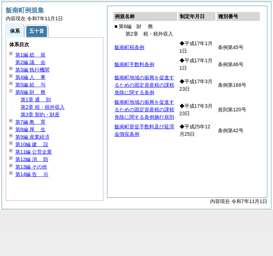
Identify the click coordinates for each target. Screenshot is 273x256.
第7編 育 (30, 122)
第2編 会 (30, 62)
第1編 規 (30, 55)
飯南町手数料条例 (134, 64)
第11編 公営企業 (33, 152)
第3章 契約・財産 (40, 114)
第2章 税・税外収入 (43, 107)
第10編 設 (31, 144)
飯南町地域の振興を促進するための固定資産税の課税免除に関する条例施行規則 (144, 109)
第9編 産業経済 (32, 137)
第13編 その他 (31, 167)
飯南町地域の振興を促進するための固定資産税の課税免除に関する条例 (144, 85)
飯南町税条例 (129, 47)
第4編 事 (30, 77)
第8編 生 (30, 129)
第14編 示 (31, 174)
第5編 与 (30, 84)
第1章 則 (36, 99)
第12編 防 (31, 159)
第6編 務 (30, 92)
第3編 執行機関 (32, 70)
